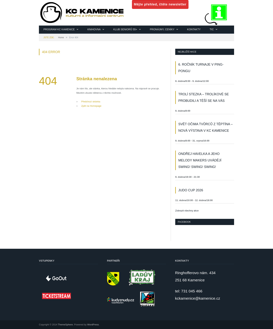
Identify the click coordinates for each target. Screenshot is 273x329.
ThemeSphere (65, 324)
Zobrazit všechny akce (187, 210)
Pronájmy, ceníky (162, 29)
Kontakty (194, 29)
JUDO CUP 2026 (190, 190)
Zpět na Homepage (91, 106)
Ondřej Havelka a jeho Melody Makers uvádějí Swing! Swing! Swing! (199, 160)
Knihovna (94, 29)
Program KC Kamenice (59, 29)
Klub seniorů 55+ (125, 29)
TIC (212, 29)
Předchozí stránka (90, 101)
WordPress (93, 324)
